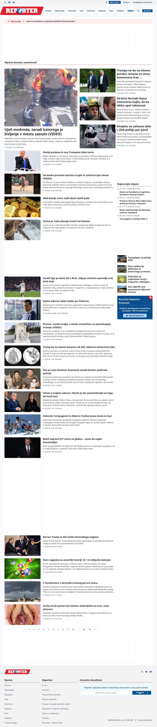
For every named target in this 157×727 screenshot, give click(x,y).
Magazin (102, 11)
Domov (48, 11)
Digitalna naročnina (142, 2)
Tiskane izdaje (131, 10)
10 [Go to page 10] (73, 629)
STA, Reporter (49, 313)
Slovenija (72, 11)
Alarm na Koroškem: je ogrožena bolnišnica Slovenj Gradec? (51, 21)
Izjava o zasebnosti (50, 713)
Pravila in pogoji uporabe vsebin (56, 704)
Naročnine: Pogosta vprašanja (55, 708)
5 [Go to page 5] (48, 629)
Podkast (120, 11)
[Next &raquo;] (95, 629)
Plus (111, 11)
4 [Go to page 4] (43, 629)
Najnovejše (60, 11)
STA (7, 147)
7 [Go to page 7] (58, 629)
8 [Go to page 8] (62, 629)
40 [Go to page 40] (90, 629)
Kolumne (91, 11)
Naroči (147, 11)
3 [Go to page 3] (38, 629)
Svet (81, 11)
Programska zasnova (51, 694)
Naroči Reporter (135, 315)
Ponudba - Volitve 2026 (52, 722)
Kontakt (45, 690)
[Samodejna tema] (106, 2)
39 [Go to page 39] (84, 629)
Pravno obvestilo (49, 699)
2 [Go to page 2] (33, 629)
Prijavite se (142, 692)
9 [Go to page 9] (67, 629)
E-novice (114, 2)
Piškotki (45, 718)
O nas (44, 685)
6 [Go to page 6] (53, 629)
